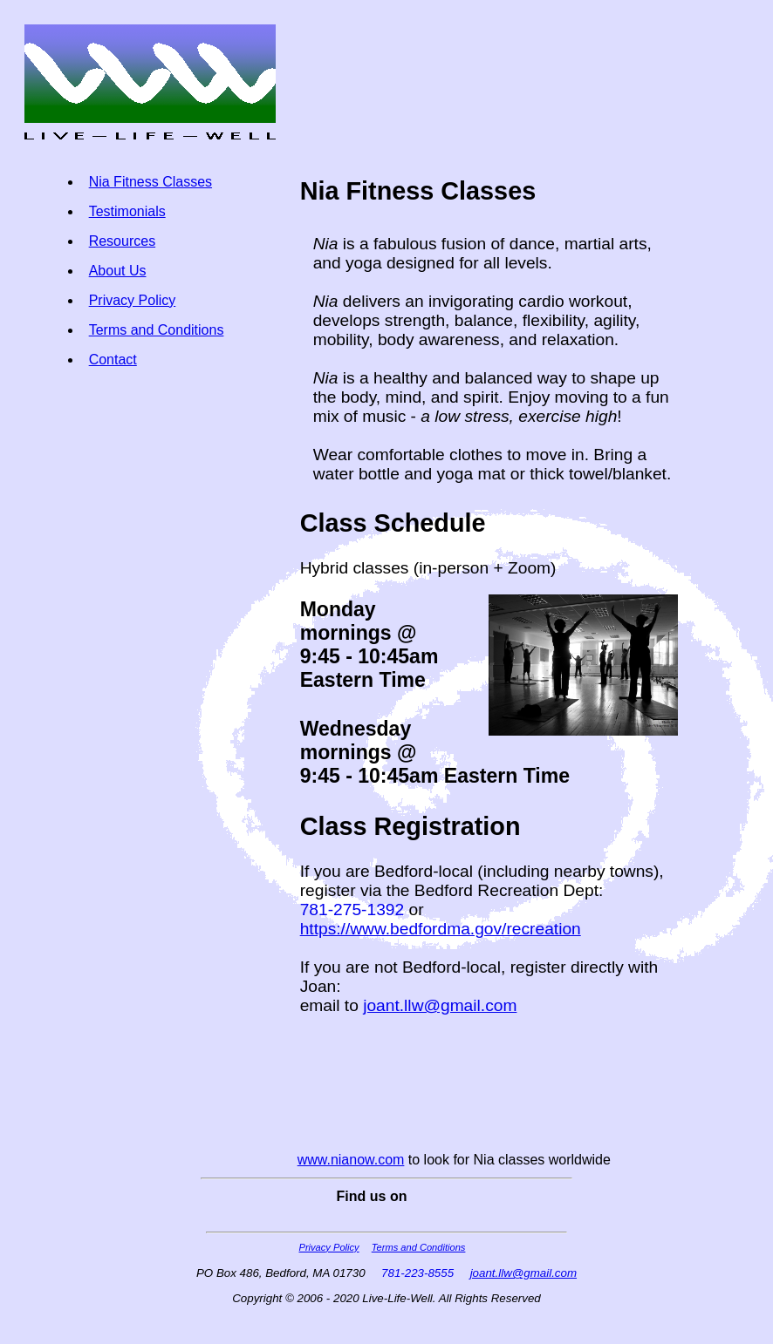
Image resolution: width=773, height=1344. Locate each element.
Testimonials (127, 211)
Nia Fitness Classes (150, 181)
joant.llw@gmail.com (439, 1005)
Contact (113, 359)
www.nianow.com (351, 1159)
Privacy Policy (132, 300)
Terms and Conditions (156, 329)
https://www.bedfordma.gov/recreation (440, 929)
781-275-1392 (352, 909)
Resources (122, 241)
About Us (118, 270)
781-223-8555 (417, 1273)
